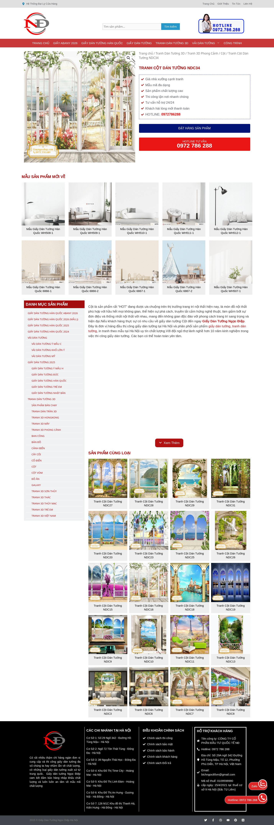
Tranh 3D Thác (41, 497)
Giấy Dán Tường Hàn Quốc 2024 (48, 331)
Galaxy (36, 485)
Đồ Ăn (35, 479)
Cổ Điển (37, 460)
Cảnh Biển (38, 448)
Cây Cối (36, 454)
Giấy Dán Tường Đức (45, 374)
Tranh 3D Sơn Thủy (44, 491)
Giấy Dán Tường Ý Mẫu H (47, 368)
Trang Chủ (40, 43)
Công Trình (233, 43)
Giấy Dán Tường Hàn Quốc (102, 43)
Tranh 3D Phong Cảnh (202, 53)
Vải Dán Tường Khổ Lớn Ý (48, 350)
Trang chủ (146, 53)
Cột (223, 53)
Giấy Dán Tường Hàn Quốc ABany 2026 (53, 313)
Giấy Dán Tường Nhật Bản (49, 393)
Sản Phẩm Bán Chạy (44, 405)
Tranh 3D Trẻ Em (42, 509)
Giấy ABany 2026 (65, 43)
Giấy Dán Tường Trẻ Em (47, 387)
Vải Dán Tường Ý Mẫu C (47, 344)
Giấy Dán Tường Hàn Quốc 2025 (48, 325)
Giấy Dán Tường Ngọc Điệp (223, 321)
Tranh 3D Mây (41, 423)
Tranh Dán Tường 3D (172, 43)
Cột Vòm (37, 472)
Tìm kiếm (170, 26)
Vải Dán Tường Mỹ (43, 356)
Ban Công (38, 436)
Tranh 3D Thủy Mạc (44, 503)
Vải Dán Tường (207, 43)
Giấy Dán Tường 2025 (41, 362)
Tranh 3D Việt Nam (44, 515)
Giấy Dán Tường (139, 43)
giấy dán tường (219, 326)
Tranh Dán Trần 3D (44, 411)
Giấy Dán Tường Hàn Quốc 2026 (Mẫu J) (53, 319)
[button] (128, 57)
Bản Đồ (36, 442)
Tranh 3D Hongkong (45, 417)
